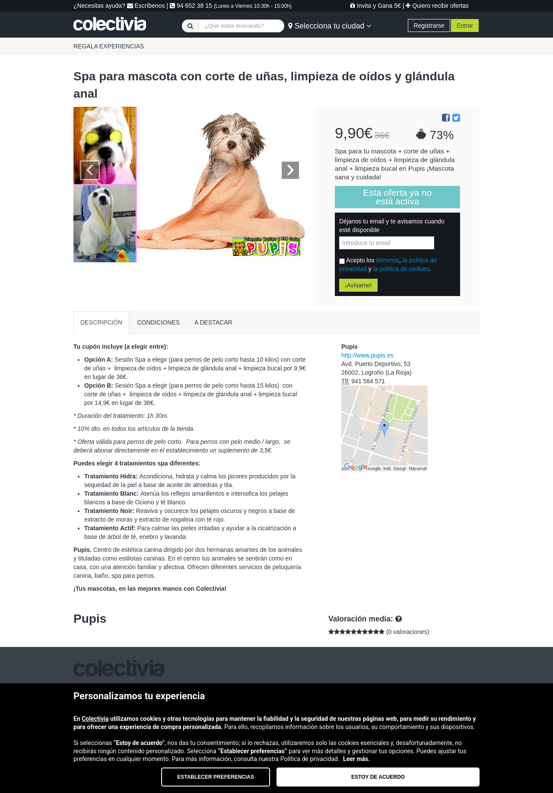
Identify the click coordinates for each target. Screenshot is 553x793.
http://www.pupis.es (367, 355)
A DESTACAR (213, 322)
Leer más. (356, 758)
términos (387, 260)
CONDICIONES (158, 322)
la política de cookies (401, 268)
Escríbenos (146, 5)
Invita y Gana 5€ (375, 5)
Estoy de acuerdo (378, 777)
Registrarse (429, 25)
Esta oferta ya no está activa (397, 197)
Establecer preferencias (215, 777)
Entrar (465, 25)
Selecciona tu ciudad (329, 26)
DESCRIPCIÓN (101, 322)
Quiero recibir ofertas (437, 5)
